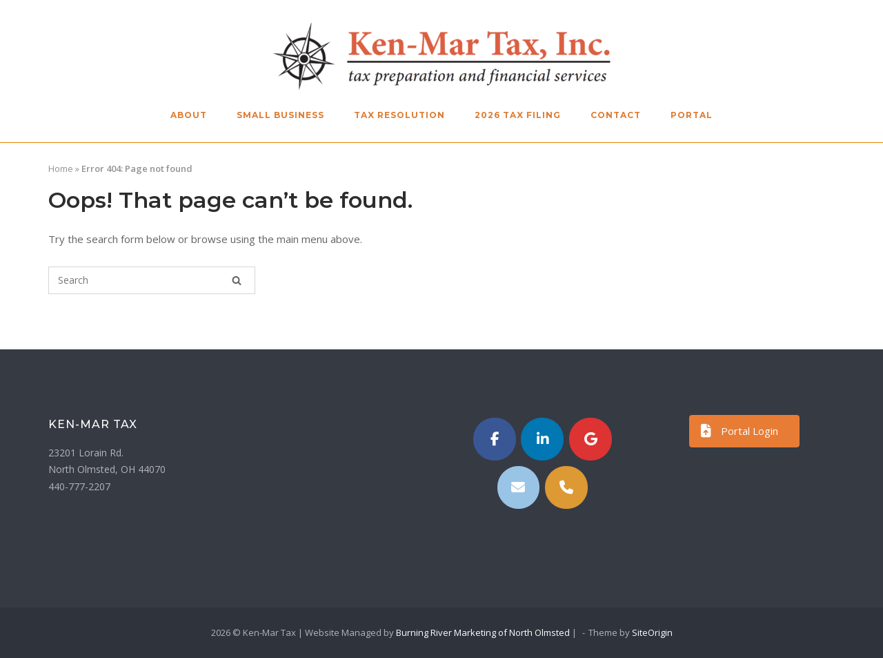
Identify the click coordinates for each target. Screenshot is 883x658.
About (188, 115)
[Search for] (151, 280)
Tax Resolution (399, 115)
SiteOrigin (652, 632)
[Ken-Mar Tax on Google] (590, 439)
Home (60, 168)
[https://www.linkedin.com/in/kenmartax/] (542, 439)
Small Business (280, 115)
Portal (692, 115)
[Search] (236, 280)
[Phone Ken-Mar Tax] (566, 487)
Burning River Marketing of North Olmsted (483, 632)
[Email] (518, 487)
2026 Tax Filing (518, 115)
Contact (616, 115)
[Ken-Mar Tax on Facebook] (494, 439)
